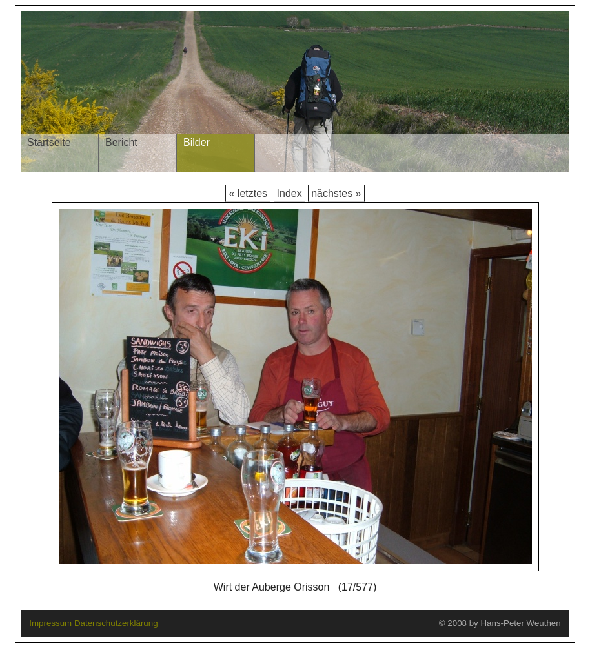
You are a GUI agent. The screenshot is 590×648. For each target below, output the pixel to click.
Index (289, 193)
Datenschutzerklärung (116, 623)
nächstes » (336, 193)
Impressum (50, 623)
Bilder (196, 142)
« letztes (248, 193)
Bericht (121, 142)
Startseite (49, 142)
